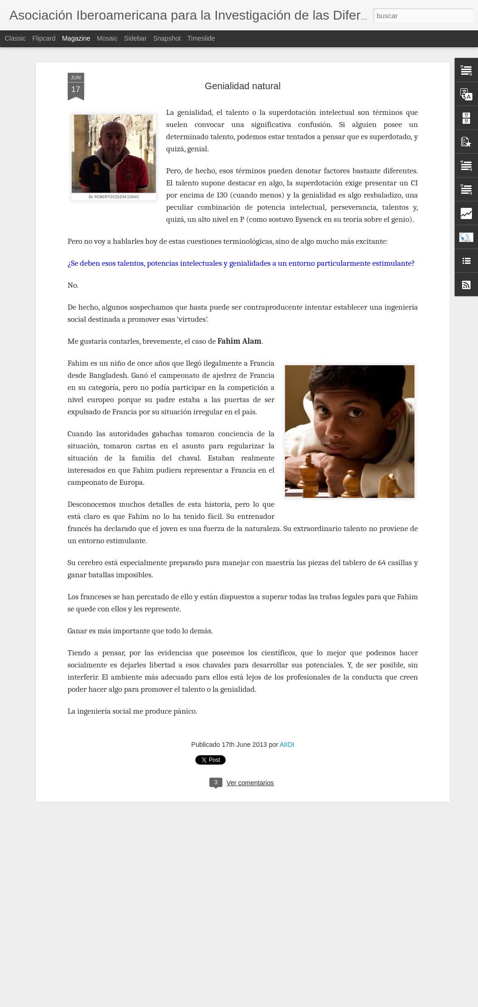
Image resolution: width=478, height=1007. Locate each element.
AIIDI (287, 682)
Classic (15, 38)
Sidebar (135, 38)
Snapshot (167, 38)
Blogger (275, 1002)
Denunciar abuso (306, 1002)
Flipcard (44, 38)
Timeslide (201, 38)
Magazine (76, 38)
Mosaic (107, 38)
